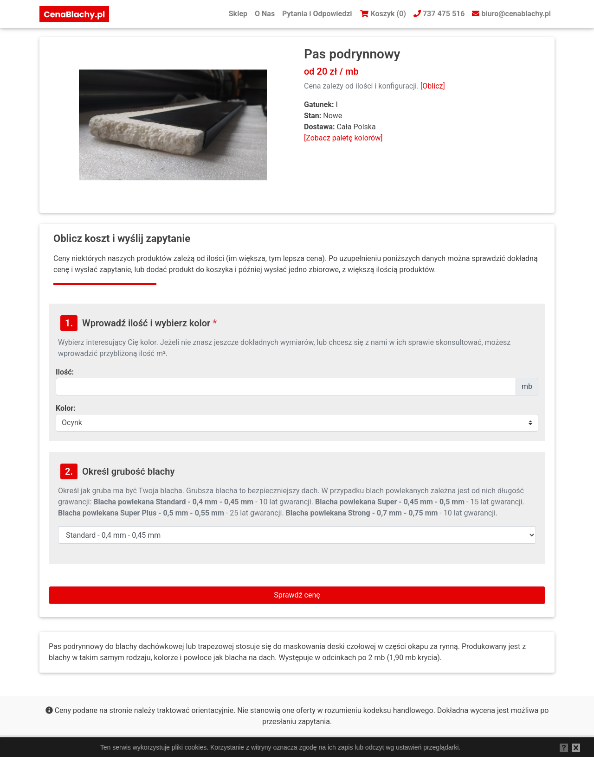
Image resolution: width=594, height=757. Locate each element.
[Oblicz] (432, 86)
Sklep (238, 13)
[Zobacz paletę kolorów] (343, 138)
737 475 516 (439, 13)
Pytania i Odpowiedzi (317, 13)
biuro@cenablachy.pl (511, 13)
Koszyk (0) (383, 13)
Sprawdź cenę (297, 595)
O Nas (265, 13)
